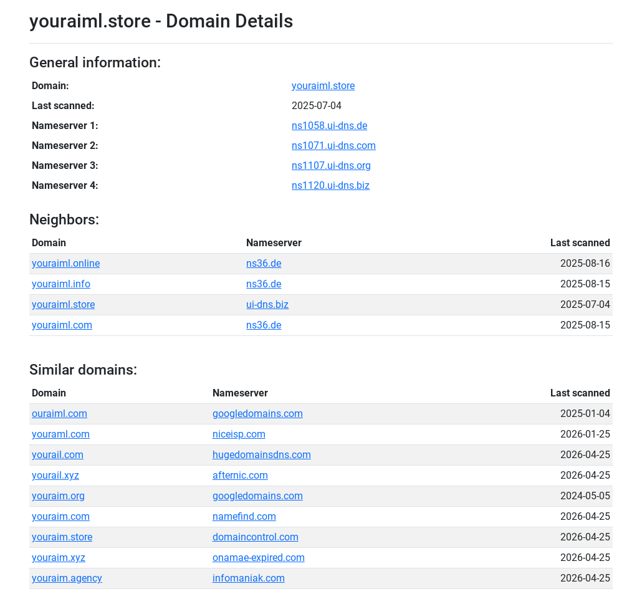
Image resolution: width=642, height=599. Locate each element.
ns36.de (263, 263)
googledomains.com (258, 413)
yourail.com (58, 455)
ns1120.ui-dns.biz (331, 185)
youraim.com (61, 516)
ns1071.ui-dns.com (334, 145)
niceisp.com (239, 434)
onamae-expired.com (259, 557)
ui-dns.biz (267, 304)
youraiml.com (62, 325)
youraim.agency (67, 578)
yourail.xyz (55, 475)
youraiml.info (61, 284)
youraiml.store (323, 86)
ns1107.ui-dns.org (331, 165)
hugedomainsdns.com (262, 455)
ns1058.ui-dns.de (329, 126)
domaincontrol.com (256, 537)
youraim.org (58, 496)
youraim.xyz (58, 557)
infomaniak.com (249, 578)
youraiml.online (66, 263)
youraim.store (62, 537)
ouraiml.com (59, 413)
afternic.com (240, 475)
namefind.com (244, 516)
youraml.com (61, 434)
